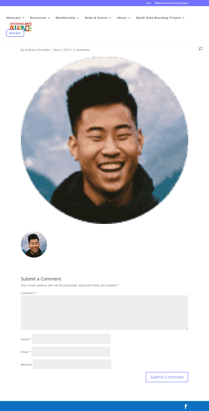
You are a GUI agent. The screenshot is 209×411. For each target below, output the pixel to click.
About (122, 18)
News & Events (96, 18)
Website (26, 364)
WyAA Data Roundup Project (171, 3)
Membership (65, 18)
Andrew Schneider (37, 50)
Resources (38, 18)
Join (149, 3)
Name (26, 339)
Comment (29, 293)
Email (26, 352)
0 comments (81, 50)
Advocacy (13, 18)
